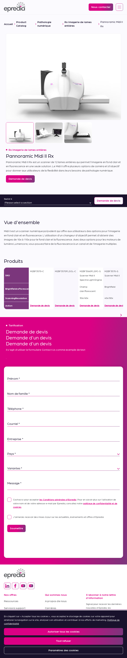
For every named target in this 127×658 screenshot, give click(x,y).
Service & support (14, 608)
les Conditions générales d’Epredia (57, 499)
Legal (6, 634)
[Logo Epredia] (14, 7)
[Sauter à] (48, 203)
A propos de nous (56, 601)
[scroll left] (6, 315)
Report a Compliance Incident (59, 634)
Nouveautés (52, 614)
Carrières (50, 608)
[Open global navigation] (119, 7)
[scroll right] (121, 315)
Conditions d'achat (15, 621)
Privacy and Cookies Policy (28, 634)
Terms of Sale (12, 614)
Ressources (11, 601)
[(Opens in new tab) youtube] (23, 586)
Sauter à (8, 199)
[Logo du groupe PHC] (63, 644)
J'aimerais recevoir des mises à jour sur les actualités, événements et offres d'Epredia (55, 517)
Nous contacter (54, 621)
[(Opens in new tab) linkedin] (7, 586)
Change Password (87, 634)
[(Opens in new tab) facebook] (15, 586)
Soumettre (16, 528)
